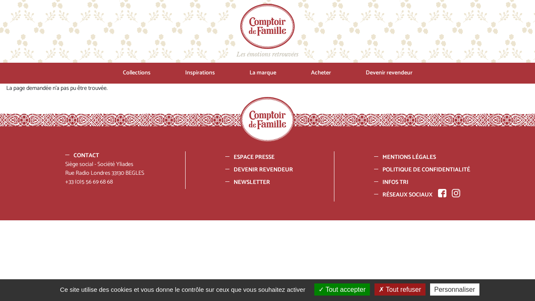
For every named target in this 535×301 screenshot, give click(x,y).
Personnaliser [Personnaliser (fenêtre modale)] (454, 289)
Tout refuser (400, 289)
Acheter (321, 73)
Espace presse (254, 157)
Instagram (456, 193)
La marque (263, 73)
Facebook (442, 193)
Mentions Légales (409, 157)
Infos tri (395, 182)
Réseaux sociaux (407, 195)
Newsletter (252, 182)
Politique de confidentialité (426, 170)
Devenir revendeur (389, 73)
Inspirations (200, 73)
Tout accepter (342, 289)
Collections (136, 73)
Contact (86, 156)
